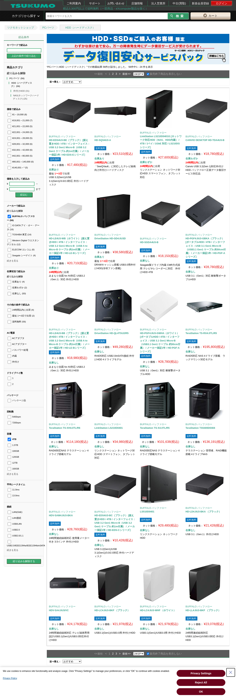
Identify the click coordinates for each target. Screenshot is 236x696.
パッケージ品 (17, 400)
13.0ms (13, 495)
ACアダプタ (16, 338)
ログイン (221, 3)
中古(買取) (179, 3)
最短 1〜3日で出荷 (21, 316)
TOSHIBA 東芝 (19, 234)
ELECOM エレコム (21, 249)
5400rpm (14, 417)
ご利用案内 (74, 3)
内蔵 (12, 356)
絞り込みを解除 (16, 73)
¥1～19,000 (17, 114)
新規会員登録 (200, 3)
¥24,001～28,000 (20, 138)
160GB (13, 469)
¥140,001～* (18, 167)
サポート (94, 3)
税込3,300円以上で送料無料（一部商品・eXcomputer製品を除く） (105, 8)
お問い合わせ (115, 3)
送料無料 (17, 322)
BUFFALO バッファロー (62, 136)
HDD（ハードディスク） (80, 27)
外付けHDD (21, 91)
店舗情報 (137, 3)
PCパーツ (48, 27)
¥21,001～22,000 (20, 126)
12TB (13, 463)
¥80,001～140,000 (21, 162)
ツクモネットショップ (20, 27)
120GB (13, 457)
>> (129, 73)
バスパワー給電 (18, 350)
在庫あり (16, 282)
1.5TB (13, 445)
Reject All (201, 682)
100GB (13, 451)
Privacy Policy (10, 678)
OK (201, 691)
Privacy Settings (201, 673)
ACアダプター (17, 344)
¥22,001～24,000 (20, 132)
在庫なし (17, 293)
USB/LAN (15, 524)
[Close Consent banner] (230, 672)
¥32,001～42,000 (20, 150)
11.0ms (13, 489)
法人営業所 (158, 3)
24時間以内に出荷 (21, 310)
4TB (12, 439)
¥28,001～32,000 (20, 144)
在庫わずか (17, 287)
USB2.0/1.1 (15, 536)
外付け (13, 362)
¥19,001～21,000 (20, 120)
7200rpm (14, 423)
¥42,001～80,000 (20, 156)
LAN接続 (14, 518)
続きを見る (12, 261)
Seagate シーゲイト (22, 255)
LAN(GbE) (15, 512)
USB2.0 (14, 530)
